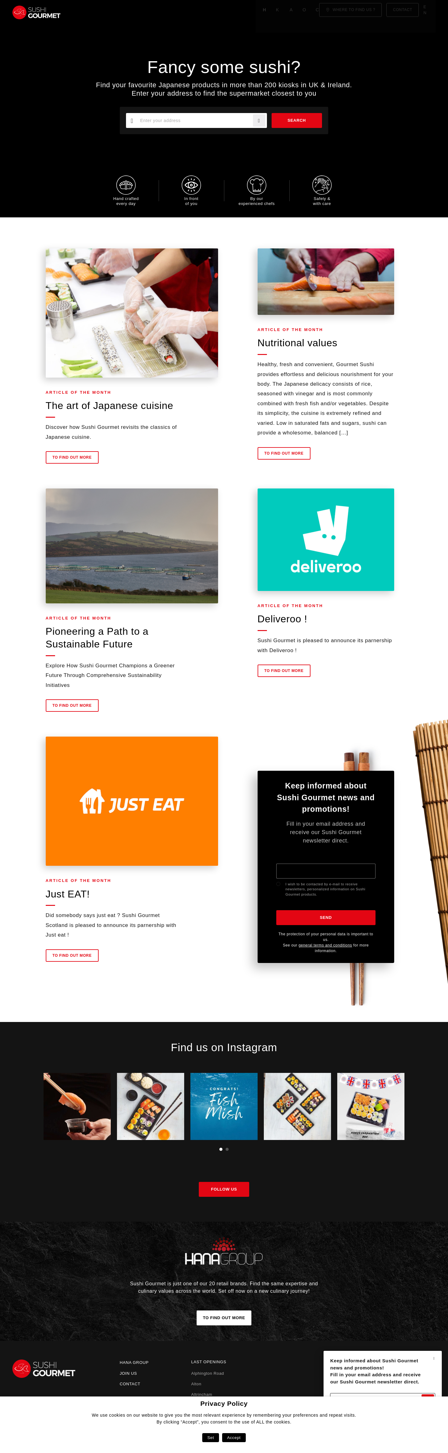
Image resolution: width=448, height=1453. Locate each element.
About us (148, 12)
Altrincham (201, 1394)
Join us (128, 1373)
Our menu (181, 12)
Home (83, 12)
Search (295, 120)
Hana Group (134, 1362)
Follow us (224, 1189)
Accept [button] (234, 1437)
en (429, 12)
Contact (130, 1384)
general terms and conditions (325, 945)
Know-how (113, 12)
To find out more (72, 461)
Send (326, 917)
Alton (196, 1384)
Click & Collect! (225, 12)
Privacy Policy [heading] (224, 1403)
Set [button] (210, 1437)
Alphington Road (207, 1373)
